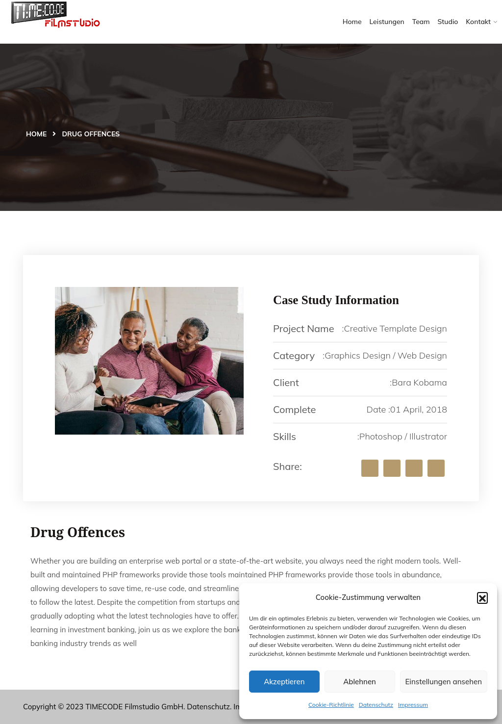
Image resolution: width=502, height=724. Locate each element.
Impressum (413, 704)
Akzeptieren (284, 681)
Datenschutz (376, 704)
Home (352, 21)
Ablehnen (359, 681)
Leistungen (387, 21)
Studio (448, 21)
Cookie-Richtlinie (331, 704)
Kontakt (478, 21)
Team (421, 21)
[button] (482, 597)
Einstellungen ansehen (443, 681)
